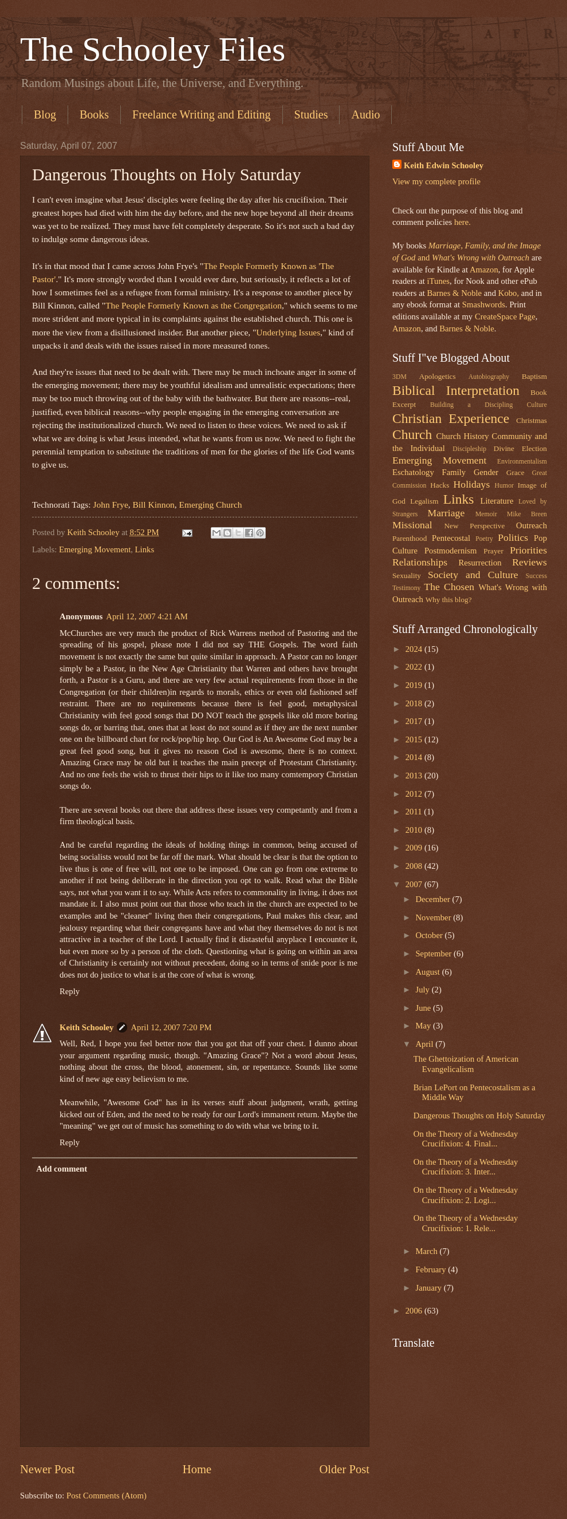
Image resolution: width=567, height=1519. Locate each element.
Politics (513, 537)
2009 (414, 847)
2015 (414, 739)
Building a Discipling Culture (488, 405)
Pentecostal (451, 538)
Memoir (486, 514)
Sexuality (406, 575)
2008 (414, 866)
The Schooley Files (152, 49)
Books (94, 114)
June (424, 1007)
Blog (45, 114)
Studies (311, 114)
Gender (486, 472)
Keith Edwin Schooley (443, 165)
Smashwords (483, 304)
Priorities (528, 550)
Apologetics (437, 376)
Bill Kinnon (154, 504)
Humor (504, 485)
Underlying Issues (288, 332)
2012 (414, 793)
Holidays (472, 484)
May (424, 1025)
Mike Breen (527, 514)
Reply (70, 991)
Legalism (424, 501)
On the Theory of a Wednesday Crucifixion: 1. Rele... (466, 1223)
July (423, 989)
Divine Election (520, 448)
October (429, 935)
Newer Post (47, 1469)
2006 (414, 1310)
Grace (515, 472)
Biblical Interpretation (455, 390)
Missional (412, 525)
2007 (414, 884)
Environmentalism (522, 461)
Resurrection (479, 562)
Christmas (531, 420)
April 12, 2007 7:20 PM (171, 1027)
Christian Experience (450, 418)
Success (536, 576)
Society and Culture (473, 574)
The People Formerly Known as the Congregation (193, 305)
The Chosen (449, 586)
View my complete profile (436, 181)
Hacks (439, 485)
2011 (414, 811)
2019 (414, 685)
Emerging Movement (95, 549)
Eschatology (413, 472)
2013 (414, 775)
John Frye (110, 504)
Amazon (484, 269)
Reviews (529, 562)
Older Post (344, 1469)
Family (454, 472)
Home (197, 1469)
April (425, 1044)
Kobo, (508, 293)
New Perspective (474, 525)
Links (145, 549)
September (434, 953)
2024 (414, 649)
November (434, 917)
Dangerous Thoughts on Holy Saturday (479, 1115)
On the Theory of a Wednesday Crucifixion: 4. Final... (466, 1139)
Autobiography (488, 377)
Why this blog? (449, 599)
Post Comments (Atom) (106, 1495)
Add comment (61, 1168)
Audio (365, 114)
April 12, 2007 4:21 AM (147, 616)
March (427, 1251)
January (429, 1287)
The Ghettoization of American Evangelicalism (466, 1064)
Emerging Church (210, 504)
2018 (414, 703)
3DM (399, 377)
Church (412, 434)
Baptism (534, 376)
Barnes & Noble (454, 293)
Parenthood (409, 538)
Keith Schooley (86, 1027)
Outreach (531, 525)
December (433, 899)
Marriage (446, 513)
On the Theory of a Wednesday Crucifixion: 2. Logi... (466, 1195)
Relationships (419, 562)
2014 (414, 757)
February (431, 1269)
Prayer (493, 551)
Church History (462, 436)
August (428, 971)
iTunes (437, 281)
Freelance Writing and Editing (201, 114)
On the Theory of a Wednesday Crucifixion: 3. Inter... (466, 1167)
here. (462, 222)
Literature (496, 500)
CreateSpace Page (505, 316)
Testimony (406, 588)
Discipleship (469, 449)
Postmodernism (450, 550)
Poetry (484, 539)
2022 (414, 666)
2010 (414, 829)
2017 (414, 721)
